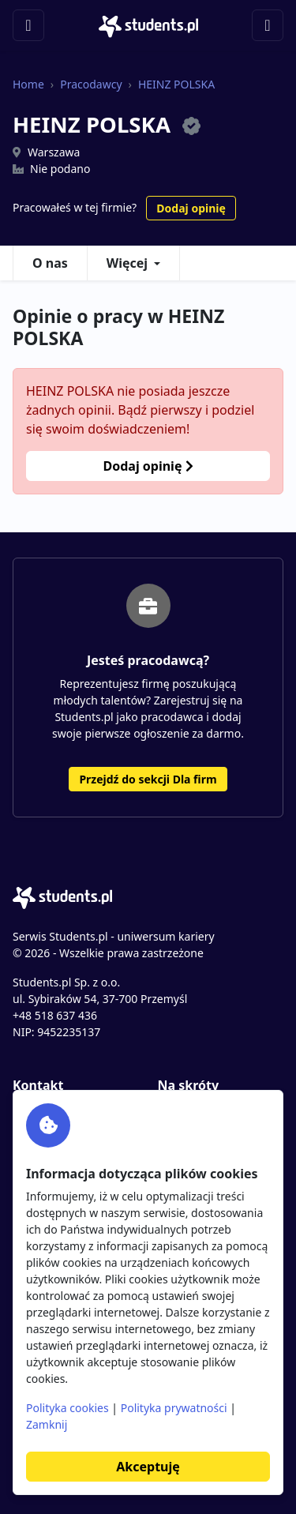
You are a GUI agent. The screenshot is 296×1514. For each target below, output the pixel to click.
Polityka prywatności (174, 1407)
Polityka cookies (67, 1407)
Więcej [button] (127, 263)
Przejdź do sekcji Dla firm (147, 779)
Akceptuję (147, 1466)
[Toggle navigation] (28, 25)
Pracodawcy (91, 84)
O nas (50, 263)
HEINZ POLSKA (176, 84)
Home (28, 84)
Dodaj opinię (190, 208)
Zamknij (46, 1424)
